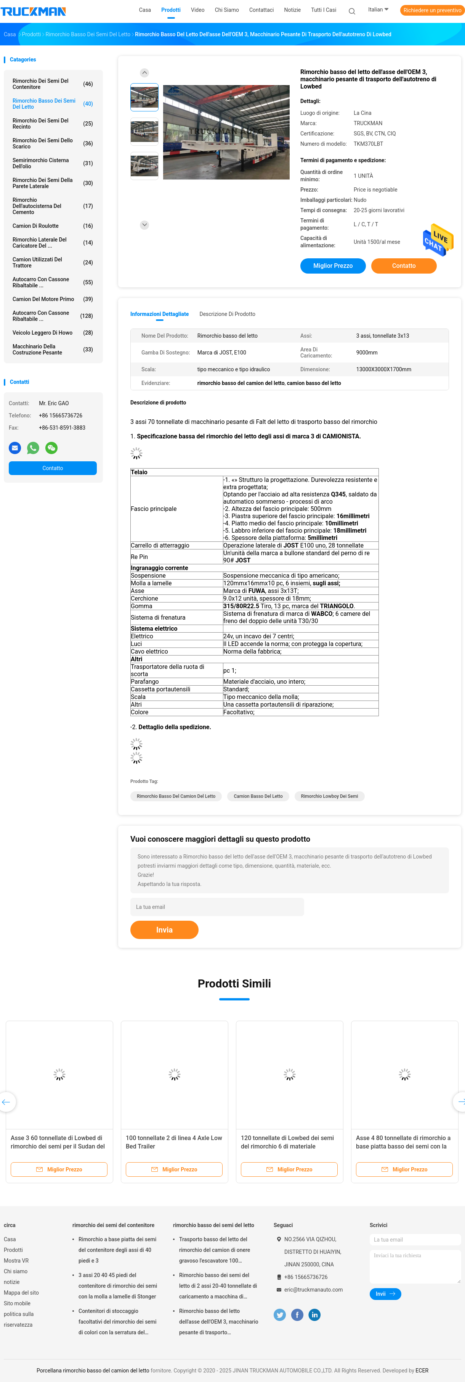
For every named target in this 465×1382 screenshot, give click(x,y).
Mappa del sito (21, 1293)
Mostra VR (16, 1261)
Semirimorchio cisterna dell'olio (53, 163)
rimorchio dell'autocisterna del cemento (53, 206)
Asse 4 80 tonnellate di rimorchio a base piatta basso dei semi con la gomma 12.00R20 (403, 1146)
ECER (421, 1371)
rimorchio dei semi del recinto (53, 124)
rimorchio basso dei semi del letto (53, 104)
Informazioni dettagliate (159, 314)
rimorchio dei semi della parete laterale (53, 183)
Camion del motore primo (53, 299)
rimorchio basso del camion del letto (176, 796)
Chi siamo (15, 1271)
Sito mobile (17, 1303)
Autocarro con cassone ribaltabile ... (53, 282)
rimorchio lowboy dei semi (329, 796)
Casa (10, 1239)
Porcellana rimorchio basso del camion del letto (93, 1371)
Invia (164, 929)
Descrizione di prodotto (227, 314)
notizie (11, 1282)
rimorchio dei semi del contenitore (53, 84)
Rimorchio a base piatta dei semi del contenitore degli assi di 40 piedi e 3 (117, 1250)
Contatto (52, 468)
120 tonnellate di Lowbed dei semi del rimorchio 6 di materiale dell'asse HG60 (287, 1146)
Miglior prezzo (333, 265)
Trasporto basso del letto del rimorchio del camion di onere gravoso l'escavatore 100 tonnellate (214, 1251)
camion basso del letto (258, 796)
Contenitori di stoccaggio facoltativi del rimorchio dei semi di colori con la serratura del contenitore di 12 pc (118, 1323)
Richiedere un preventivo (433, 10)
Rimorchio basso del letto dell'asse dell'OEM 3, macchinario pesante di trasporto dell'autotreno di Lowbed (218, 1323)
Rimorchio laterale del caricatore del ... (53, 243)
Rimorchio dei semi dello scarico (53, 143)
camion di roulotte (53, 226)
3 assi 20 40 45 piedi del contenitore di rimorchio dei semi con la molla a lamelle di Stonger (118, 1286)
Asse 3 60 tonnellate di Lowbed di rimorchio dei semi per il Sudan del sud (58, 1146)
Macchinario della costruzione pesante (53, 349)
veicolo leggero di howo (53, 333)
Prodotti (13, 1250)
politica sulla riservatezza (19, 1319)
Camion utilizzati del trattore (53, 262)
